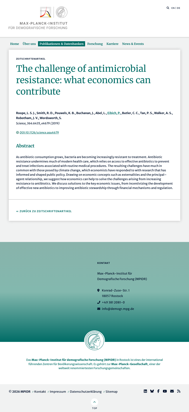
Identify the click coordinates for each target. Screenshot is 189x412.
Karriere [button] (112, 44)
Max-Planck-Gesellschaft (129, 364)
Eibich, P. (114, 113)
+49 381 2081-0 (113, 302)
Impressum (58, 391)
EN (173, 8)
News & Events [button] (133, 44)
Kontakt (40, 391)
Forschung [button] (95, 44)
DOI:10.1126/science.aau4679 (39, 132)
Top (94, 408)
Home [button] (14, 44)
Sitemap (112, 391)
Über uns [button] (29, 44)
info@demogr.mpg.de (118, 309)
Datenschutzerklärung (86, 391)
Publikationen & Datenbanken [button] (61, 44)
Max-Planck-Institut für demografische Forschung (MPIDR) (74, 360)
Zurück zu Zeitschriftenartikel (46, 211)
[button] (168, 8)
